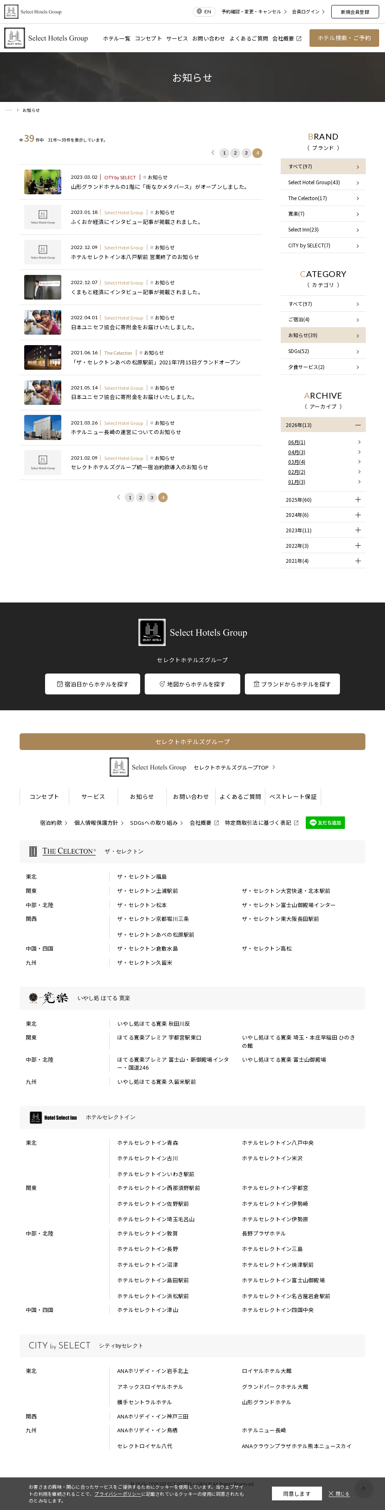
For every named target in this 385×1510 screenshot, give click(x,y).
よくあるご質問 (248, 38)
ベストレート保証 (293, 796)
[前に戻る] (213, 153)
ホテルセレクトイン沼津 (147, 1265)
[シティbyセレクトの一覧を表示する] (192, 1346)
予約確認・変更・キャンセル (251, 11)
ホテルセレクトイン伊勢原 (275, 1219)
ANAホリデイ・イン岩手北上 (153, 1371)
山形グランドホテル (267, 1402)
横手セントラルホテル (145, 1402)
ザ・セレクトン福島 (142, 876)
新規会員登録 (355, 11)
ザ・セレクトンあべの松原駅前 (156, 934)
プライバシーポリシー (117, 1493)
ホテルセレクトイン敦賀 (147, 1233)
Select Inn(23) (303, 229)
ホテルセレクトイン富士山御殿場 (283, 1280)
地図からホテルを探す (192, 684)
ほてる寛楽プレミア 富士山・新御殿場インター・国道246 (173, 1063)
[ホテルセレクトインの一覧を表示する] (192, 1117)
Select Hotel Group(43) (314, 182)
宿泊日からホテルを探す (93, 684)
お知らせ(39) (302, 334)
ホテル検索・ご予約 (344, 37)
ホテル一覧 (117, 38)
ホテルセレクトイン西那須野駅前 (158, 1188)
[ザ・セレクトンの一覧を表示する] (192, 851)
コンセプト (148, 38)
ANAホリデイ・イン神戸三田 (153, 1416)
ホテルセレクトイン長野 (147, 1249)
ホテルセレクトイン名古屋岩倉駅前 (286, 1296)
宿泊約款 (51, 822)
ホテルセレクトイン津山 (147, 1310)
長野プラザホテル (264, 1233)
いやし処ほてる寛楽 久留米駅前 (156, 1081)
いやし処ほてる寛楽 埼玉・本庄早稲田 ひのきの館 (298, 1041)
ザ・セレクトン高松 (267, 948)
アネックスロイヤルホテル (150, 1387)
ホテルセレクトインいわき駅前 (156, 1174)
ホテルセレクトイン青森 (147, 1142)
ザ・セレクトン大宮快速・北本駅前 (286, 891)
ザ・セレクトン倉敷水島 (147, 948)
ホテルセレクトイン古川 (147, 1158)
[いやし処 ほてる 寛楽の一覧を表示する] (192, 998)
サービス (177, 38)
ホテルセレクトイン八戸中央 (278, 1142)
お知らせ (142, 796)
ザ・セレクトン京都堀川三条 (153, 919)
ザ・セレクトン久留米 (145, 962)
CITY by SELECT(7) (309, 245)
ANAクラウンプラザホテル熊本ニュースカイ (297, 1446)
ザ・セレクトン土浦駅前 (147, 891)
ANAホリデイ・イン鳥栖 (147, 1430)
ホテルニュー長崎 (264, 1430)
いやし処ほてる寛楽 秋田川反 (154, 1023)
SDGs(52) (298, 350)
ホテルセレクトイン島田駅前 (153, 1280)
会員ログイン (306, 11)
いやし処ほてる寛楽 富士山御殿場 (284, 1059)
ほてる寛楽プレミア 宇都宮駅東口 (159, 1037)
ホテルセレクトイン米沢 (272, 1158)
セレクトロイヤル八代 (145, 1446)
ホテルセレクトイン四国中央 (278, 1310)
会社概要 (287, 38)
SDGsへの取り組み (154, 822)
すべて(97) (300, 166)
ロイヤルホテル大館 (267, 1371)
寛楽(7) (296, 213)
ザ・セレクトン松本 (142, 905)
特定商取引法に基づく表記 (258, 822)
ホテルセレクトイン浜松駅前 (153, 1296)
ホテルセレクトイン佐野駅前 (153, 1203)
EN (207, 11)
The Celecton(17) (307, 197)
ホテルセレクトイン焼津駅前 (278, 1265)
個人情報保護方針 (96, 822)
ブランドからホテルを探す (292, 684)
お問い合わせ (209, 38)
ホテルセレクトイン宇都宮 (275, 1188)
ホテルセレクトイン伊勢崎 (275, 1203)
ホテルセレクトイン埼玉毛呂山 (156, 1219)
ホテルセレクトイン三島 (272, 1249)
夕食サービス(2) (306, 366)
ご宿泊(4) (299, 319)
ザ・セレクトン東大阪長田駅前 (281, 919)
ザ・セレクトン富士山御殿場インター (289, 905)
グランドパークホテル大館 (275, 1387)
